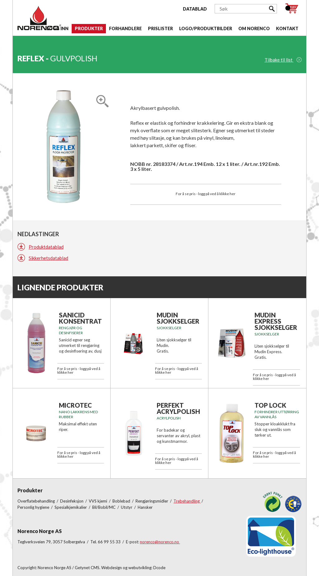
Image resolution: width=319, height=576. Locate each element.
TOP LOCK (270, 405)
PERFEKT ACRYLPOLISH (178, 408)
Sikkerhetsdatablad (48, 258)
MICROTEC (75, 405)
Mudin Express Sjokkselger (276, 321)
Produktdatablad (46, 247)
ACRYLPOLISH (169, 418)
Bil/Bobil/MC (104, 507)
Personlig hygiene (33, 507)
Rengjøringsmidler (152, 501)
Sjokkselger (169, 327)
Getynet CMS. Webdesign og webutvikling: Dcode (120, 567)
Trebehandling (187, 501)
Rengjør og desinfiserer (71, 330)
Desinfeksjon (72, 501)
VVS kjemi (98, 501)
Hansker (145, 507)
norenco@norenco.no (160, 541)
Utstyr (127, 507)
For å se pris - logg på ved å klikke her (206, 193)
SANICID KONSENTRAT (80, 318)
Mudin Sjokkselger (178, 318)
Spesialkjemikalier (71, 507)
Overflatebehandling (36, 501)
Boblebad (121, 501)
